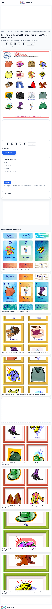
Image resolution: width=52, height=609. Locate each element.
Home (3, 31)
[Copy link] (30, 44)
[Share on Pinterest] (23, 43)
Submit (7, 182)
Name (5, 162)
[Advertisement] (26, 17)
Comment (6, 168)
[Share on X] (11, 43)
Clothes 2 (16, 31)
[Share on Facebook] (6, 43)
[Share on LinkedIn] (19, 43)
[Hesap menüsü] (49, 2)
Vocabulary (9, 31)
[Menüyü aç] (3, 2)
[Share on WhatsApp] (15, 43)
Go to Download (9, 153)
